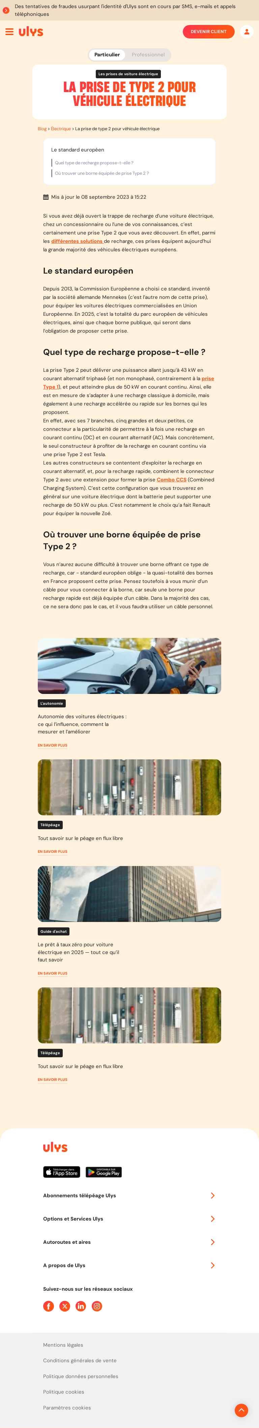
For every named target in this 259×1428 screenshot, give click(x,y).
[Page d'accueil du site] (54, 1148)
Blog (42, 129)
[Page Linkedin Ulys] (81, 1306)
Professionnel (148, 54)
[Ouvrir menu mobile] (9, 32)
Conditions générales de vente (80, 1360)
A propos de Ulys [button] (129, 1265)
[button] (52, 745)
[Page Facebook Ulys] (48, 1306)
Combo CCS (171, 479)
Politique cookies (63, 1392)
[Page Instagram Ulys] (97, 1306)
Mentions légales (63, 1345)
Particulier (107, 54)
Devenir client (209, 31)
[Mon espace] (247, 31)
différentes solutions (77, 241)
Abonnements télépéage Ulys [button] (129, 1195)
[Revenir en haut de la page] (218, 1410)
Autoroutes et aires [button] (129, 1242)
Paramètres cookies (67, 1407)
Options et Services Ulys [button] (129, 1218)
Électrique (61, 129)
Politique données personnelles (80, 1376)
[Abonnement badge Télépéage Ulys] (31, 31)
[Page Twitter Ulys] (64, 1306)
